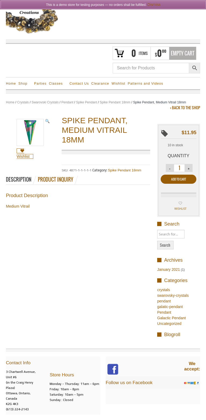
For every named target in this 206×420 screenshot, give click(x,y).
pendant (164, 301)
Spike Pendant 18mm (115, 102)
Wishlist (118, 83)
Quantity (178, 155)
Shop (23, 84)
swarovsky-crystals (173, 295)
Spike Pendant (86, 102)
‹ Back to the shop (185, 107)
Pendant (67, 102)
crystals (163, 290)
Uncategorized (169, 323)
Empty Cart (182, 53)
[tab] (21, 179)
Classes (57, 84)
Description (18, 179)
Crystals (23, 102)
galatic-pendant (170, 307)
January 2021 (168, 269)
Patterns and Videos (145, 83)
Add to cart (178, 179)
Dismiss (154, 4)
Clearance (100, 83)
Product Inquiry (55, 179)
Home (11, 83)
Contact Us (79, 83)
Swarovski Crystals (44, 102)
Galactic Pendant (171, 318)
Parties (40, 83)
